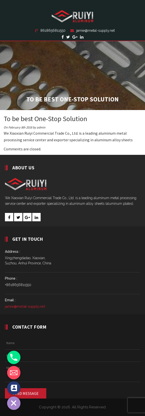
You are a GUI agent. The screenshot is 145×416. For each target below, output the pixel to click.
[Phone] (13, 357)
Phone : (11, 278)
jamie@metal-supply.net (92, 30)
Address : (12, 252)
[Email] (13, 372)
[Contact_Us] (13, 388)
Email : (10, 300)
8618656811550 (50, 30)
